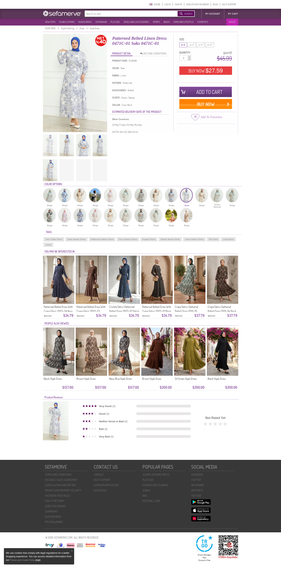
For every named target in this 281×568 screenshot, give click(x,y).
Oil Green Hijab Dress (186, 378)
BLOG (215, 4)
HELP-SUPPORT (229, 4)
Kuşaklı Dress (149, 239)
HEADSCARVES (85, 21)
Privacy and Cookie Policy (22, 560)
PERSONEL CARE (151, 501)
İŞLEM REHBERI (53, 516)
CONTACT (99, 474)
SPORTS (156, 21)
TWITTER (196, 479)
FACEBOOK (197, 474)
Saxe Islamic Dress (76, 239)
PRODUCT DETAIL (121, 53)
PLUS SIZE (115, 21)
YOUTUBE (196, 495)
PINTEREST (197, 490)
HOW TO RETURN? (54, 501)
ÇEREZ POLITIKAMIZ (55, 506)
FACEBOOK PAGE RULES (57, 495)
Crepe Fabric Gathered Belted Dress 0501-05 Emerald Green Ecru (186, 311)
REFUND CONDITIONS (154, 53)
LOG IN (167, 4)
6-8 (183, 44)
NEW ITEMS (50, 21)
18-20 (209, 44)
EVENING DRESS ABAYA (155, 485)
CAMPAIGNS (51, 511)
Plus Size (213, 239)
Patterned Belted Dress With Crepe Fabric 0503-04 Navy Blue (58, 311)
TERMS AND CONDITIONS (58, 474)
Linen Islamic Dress (194, 239)
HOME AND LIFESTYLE (183, 21)
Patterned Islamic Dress (102, 239)
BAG (144, 495)
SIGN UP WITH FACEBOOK (197, 4)
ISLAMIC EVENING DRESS (155, 474)
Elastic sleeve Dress (170, 239)
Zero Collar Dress (53, 239)
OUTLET (232, 21)
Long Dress (228, 239)
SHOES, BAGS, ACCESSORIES (136, 21)
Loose (48, 245)
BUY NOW (206, 70)
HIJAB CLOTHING (67, 21)
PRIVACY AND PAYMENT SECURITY (63, 490)
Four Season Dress (128, 239)
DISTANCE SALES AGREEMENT (61, 479)
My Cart (233, 13)
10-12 (191, 44)
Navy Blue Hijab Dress (120, 378)
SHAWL (146, 490)
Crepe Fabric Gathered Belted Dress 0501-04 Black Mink (222, 311)
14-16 (200, 44)
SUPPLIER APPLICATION (106, 485)
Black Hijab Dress (53, 378)
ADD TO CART (209, 92)
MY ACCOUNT (212, 13)
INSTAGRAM (197, 485)
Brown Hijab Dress (86, 378)
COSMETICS (202, 21)
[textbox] (127, 14)
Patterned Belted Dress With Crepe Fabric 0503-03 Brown (91, 311)
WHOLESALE (100, 490)
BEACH (167, 21)
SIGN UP (178, 4)
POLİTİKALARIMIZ (54, 522)
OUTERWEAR (101, 21)
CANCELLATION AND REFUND (60, 485)
